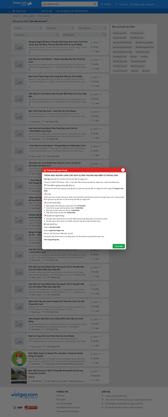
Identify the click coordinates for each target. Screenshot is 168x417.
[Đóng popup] (123, 170)
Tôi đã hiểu (119, 246)
